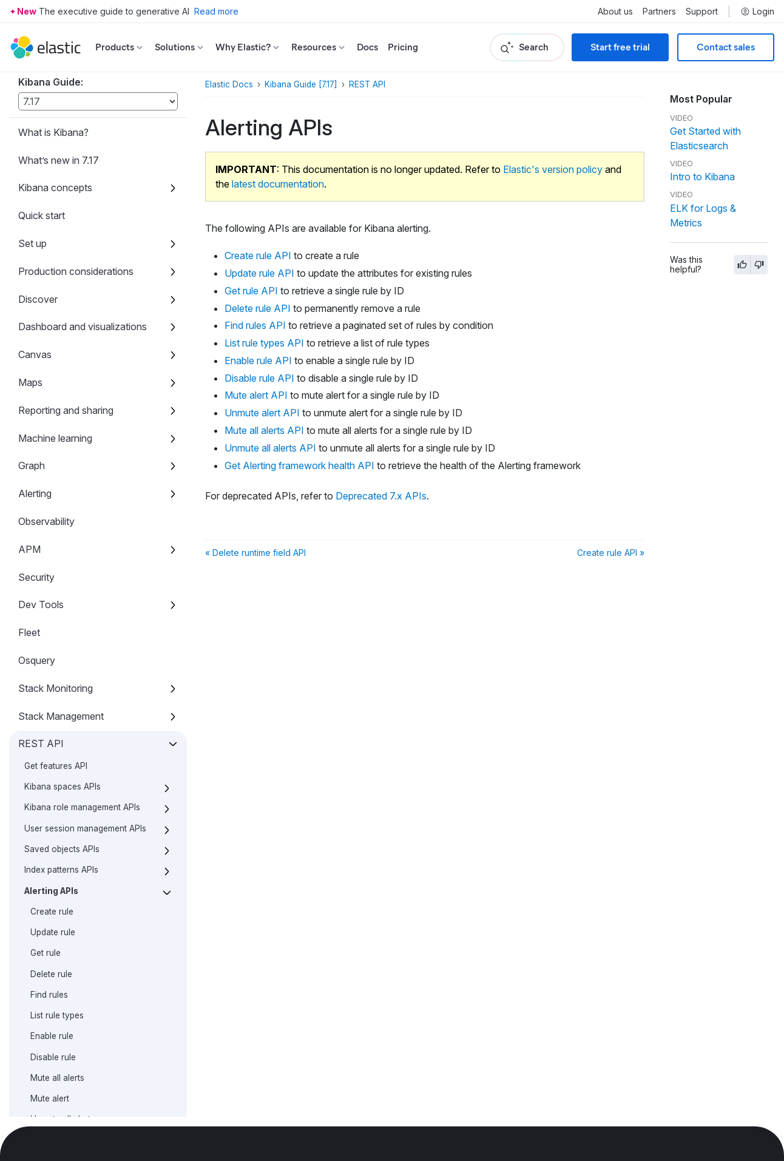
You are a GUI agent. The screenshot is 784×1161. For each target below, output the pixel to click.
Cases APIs (46, 843)
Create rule (51, 526)
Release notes (49, 1074)
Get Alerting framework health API (299, 465)
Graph (31, 80)
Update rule (52, 547)
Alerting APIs (51, 505)
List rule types (57, 630)
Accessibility (45, 1046)
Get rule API (251, 291)
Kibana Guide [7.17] (301, 84)
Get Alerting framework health (88, 775)
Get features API (55, 380)
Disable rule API (259, 378)
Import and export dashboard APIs (80, 869)
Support (702, 11)
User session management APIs (85, 443)
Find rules (49, 609)
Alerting (35, 108)
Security (36, 192)
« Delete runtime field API (255, 552)
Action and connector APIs (76, 822)
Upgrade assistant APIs (68, 989)
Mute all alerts (57, 692)
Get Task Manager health (72, 968)
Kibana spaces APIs (62, 401)
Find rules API (255, 325)
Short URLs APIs (55, 947)
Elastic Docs (229, 84)
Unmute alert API (262, 413)
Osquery (36, 275)
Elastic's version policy (553, 169)
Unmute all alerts (62, 734)
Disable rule (53, 672)
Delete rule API (258, 308)
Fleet (29, 247)
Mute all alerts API (264, 430)
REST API (41, 358)
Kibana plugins (49, 1018)
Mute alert (49, 713)
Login (757, 11)
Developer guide (54, 1102)
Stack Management (61, 331)
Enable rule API (258, 360)
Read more (216, 11)
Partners (659, 11)
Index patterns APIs (61, 484)
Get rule (45, 567)
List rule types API (264, 343)
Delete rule (51, 589)
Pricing (403, 47)
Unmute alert (54, 755)
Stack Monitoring (55, 303)
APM (29, 164)
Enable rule (51, 650)
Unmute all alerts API (270, 448)
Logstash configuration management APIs (69, 900)
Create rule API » (610, 552)
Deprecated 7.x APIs (68, 796)
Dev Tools (41, 219)
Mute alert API (256, 395)
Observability (46, 136)
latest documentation (278, 184)
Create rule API (258, 255)
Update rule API (259, 273)
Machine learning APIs (67, 927)
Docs (367, 47)
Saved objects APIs (62, 464)
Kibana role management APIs (82, 422)
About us (615, 11)
